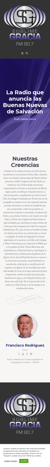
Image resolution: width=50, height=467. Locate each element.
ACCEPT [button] (24, 461)
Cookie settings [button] (10, 461)
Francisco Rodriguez (25, 345)
